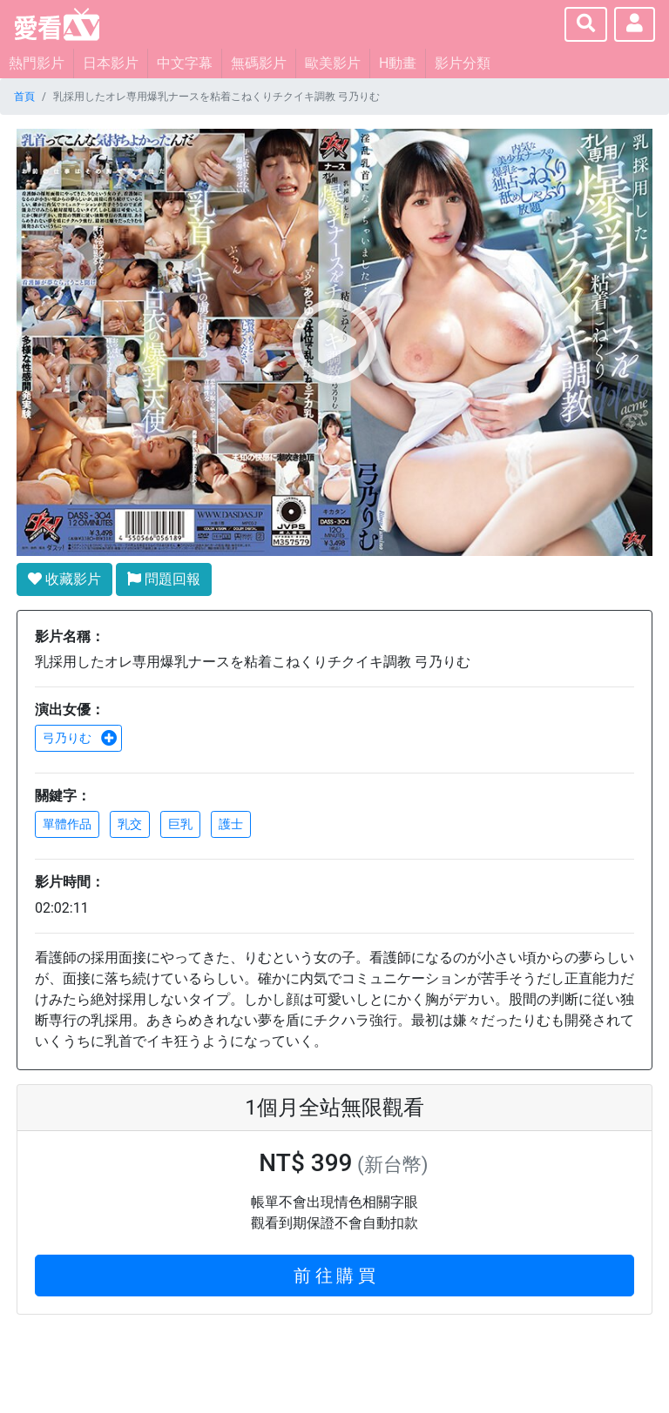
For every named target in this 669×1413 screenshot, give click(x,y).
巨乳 (180, 824)
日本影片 (111, 63)
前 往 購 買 (335, 1275)
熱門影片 (36, 63)
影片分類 (462, 63)
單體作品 (67, 824)
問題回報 (163, 579)
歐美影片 (333, 63)
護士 (231, 824)
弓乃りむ (80, 738)
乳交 (130, 824)
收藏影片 (64, 579)
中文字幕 (185, 63)
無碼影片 (259, 63)
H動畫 (397, 63)
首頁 (24, 96)
